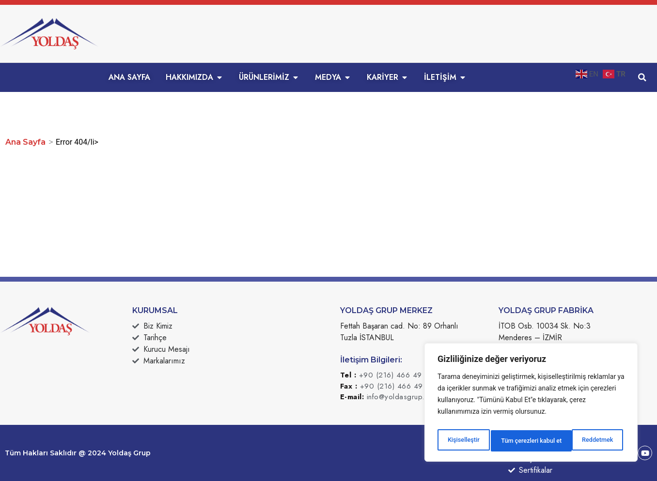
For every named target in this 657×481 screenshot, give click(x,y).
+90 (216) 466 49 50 (398, 386)
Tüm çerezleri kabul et (583, 441)
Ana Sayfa (25, 142)
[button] (642, 77)
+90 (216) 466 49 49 (396, 375)
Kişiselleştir (462, 441)
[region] (531, 405)
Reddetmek (515, 441)
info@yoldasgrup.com (403, 396)
